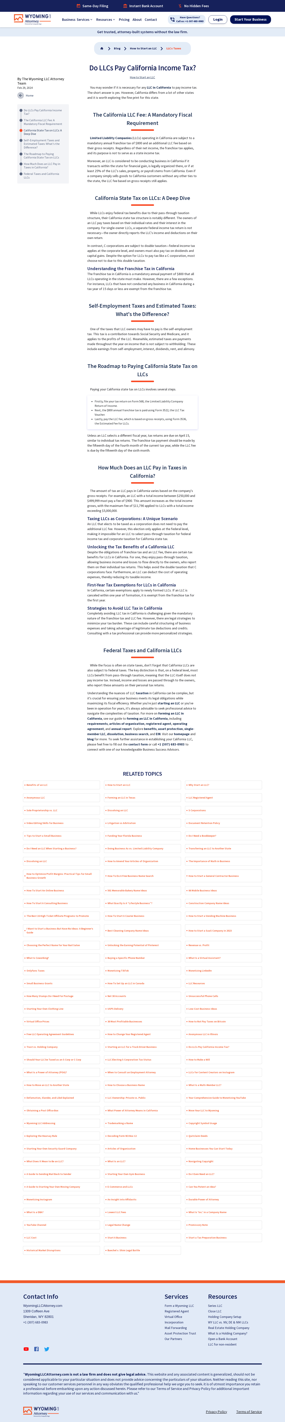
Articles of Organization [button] (122, 1148)
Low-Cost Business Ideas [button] (203, 1008)
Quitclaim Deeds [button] (198, 1136)
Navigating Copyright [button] (201, 1161)
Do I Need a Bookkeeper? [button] (202, 835)
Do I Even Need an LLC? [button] (201, 1174)
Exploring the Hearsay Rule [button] (42, 1136)
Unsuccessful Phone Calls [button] (203, 996)
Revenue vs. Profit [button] (199, 945)
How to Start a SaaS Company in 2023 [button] (210, 930)
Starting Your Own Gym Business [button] (126, 1174)
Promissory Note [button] (198, 1225)
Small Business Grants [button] (39, 983)
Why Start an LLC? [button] (199, 785)
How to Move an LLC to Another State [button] (48, 1085)
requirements (97, 724)
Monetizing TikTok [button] (118, 970)
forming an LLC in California (147, 718)
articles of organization (126, 724)
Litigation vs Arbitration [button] (122, 823)
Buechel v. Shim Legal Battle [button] (124, 1250)
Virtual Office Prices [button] (38, 1021)
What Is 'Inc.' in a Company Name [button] (207, 1212)
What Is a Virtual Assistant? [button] (205, 958)
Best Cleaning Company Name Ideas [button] (128, 930)
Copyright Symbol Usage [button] (203, 1123)
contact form (138, 744)
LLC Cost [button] (31, 1237)
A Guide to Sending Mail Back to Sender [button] (49, 1174)
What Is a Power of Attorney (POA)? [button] (47, 1072)
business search (136, 734)
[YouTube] (26, 1349)
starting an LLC (169, 703)
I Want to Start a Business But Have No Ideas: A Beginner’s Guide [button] (60, 930)
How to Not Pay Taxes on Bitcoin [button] (207, 1021)
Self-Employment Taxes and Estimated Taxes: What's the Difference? (42, 143)
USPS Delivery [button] (115, 1008)
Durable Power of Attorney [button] (204, 1199)
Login (218, 19)
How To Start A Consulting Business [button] (47, 903)
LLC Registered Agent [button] (201, 797)
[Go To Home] (102, 48)
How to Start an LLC (142, 77)
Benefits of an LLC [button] (37, 785)
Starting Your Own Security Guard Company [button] (52, 1148)
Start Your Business (250, 19)
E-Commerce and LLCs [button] (120, 1186)
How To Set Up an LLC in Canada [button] (126, 983)
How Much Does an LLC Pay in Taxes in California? (42, 165)
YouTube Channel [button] (36, 1225)
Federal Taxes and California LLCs (41, 175)
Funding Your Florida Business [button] (125, 835)
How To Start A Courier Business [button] (126, 916)
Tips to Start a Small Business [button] (44, 835)
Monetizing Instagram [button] (39, 1199)
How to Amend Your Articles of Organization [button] (133, 861)
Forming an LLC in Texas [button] (121, 797)
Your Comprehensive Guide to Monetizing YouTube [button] (217, 1097)
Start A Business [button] (117, 1237)
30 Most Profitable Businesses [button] (125, 1021)
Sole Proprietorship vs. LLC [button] (42, 810)
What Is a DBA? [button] (35, 1212)
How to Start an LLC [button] (119, 785)
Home (30, 95)
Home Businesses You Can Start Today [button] (211, 1148)
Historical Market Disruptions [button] (44, 1250)
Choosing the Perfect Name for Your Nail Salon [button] (53, 945)
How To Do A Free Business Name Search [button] (131, 876)
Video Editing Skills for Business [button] (45, 823)
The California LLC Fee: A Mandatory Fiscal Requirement (43, 121)
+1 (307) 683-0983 (171, 744)
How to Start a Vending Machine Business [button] (212, 916)
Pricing (124, 19)
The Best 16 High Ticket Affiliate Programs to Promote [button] (58, 916)
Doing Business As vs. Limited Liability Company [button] (135, 848)
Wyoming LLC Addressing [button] (41, 1123)
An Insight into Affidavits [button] (122, 1199)
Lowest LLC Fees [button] (117, 1212)
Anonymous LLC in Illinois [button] (203, 1034)
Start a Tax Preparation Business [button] (208, 1237)
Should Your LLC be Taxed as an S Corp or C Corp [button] (54, 1059)
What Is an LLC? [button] (116, 1161)
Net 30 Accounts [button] (117, 996)
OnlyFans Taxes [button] (36, 970)
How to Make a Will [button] (199, 1059)
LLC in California (159, 87)
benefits (150, 729)
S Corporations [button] (197, 810)
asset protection (170, 729)
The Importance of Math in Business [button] (209, 861)
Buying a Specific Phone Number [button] (126, 958)
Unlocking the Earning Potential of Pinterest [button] (133, 945)
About (137, 19)
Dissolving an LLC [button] (118, 810)
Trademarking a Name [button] (120, 1123)
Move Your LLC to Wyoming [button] (204, 1110)
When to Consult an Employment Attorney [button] (132, 1072)
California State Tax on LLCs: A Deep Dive (43, 132)
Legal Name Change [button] (119, 1225)
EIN (158, 734)
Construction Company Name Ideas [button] (209, 903)
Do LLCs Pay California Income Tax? (43, 112)
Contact (151, 19)
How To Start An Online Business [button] (45, 890)
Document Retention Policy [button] (204, 823)
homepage (182, 734)
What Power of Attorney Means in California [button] (133, 1110)
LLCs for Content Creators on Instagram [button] (212, 1072)
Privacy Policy (216, 1411)
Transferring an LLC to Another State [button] (210, 848)
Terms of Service (249, 1411)
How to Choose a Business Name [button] (126, 1085)
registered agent (158, 724)
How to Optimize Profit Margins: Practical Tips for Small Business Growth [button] (59, 875)
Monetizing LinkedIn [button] (200, 970)
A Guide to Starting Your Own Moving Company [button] (53, 1186)
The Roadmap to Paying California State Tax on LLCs (41, 155)
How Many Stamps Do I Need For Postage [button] (50, 996)
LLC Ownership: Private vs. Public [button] (127, 1097)
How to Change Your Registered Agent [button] (129, 1034)
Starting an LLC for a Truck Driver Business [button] (132, 1047)
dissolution (115, 734)
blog (90, 739)
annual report (121, 729)
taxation (142, 693)
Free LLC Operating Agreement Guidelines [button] (50, 1034)
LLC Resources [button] (197, 983)
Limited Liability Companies (111, 138)
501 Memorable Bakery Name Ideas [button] (127, 890)
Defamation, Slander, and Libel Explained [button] (50, 1097)
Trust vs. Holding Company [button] (42, 1047)
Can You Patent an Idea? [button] (202, 1186)
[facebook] (36, 1349)
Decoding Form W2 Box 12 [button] (122, 1136)
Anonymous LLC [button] (36, 797)
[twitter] (47, 1349)
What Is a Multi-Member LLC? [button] (205, 1085)
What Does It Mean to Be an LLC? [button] (45, 1161)
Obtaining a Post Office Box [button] (42, 1110)
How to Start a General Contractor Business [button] (214, 876)
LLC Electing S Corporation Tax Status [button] (129, 1059)
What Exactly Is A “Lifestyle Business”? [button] (130, 903)
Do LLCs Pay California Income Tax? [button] (209, 1047)
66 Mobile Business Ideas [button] (203, 890)
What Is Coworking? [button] (38, 958)
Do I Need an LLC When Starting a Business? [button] (51, 848)
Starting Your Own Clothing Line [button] (45, 1008)
